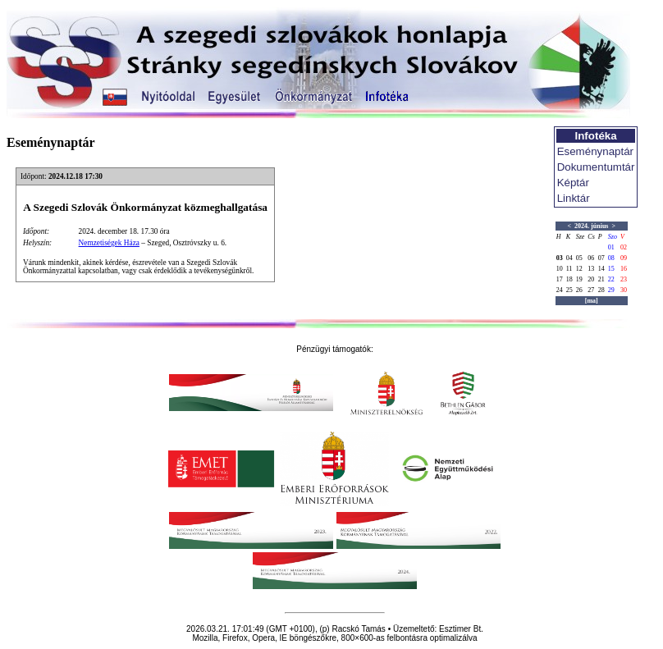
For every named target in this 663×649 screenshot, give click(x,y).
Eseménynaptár (595, 151)
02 (623, 247)
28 (601, 290)
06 (591, 258)
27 (591, 290)
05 (579, 258)
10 (559, 268)
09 (623, 258)
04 (569, 258)
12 (579, 268)
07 (601, 258)
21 (601, 279)
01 (611, 247)
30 (623, 290)
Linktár (573, 198)
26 (579, 290)
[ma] (591, 300)
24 (559, 290)
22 (611, 279)
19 (579, 279)
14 (601, 268)
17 (559, 279)
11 (569, 268)
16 (623, 268)
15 (611, 268)
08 (611, 258)
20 (591, 279)
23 (623, 279)
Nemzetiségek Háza (109, 243)
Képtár (573, 182)
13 (591, 268)
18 (569, 279)
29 (611, 290)
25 (569, 290)
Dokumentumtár (596, 167)
